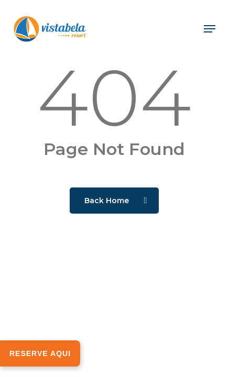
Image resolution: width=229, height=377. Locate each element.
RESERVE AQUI (40, 353)
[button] (209, 29)
